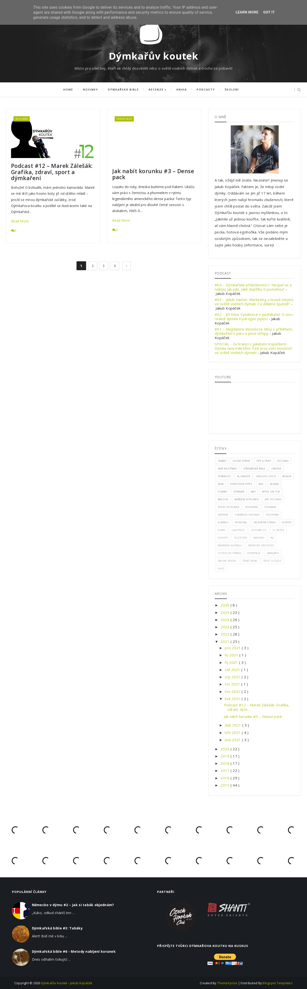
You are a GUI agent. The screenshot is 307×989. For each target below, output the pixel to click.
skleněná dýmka (265, 522)
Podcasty (205, 90)
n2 (272, 537)
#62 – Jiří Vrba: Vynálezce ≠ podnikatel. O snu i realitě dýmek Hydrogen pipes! (254, 316)
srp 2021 (233, 676)
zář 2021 (233, 669)
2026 (225, 605)
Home (69, 90)
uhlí (221, 568)
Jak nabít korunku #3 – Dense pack (153, 174)
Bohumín (21, 119)
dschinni (272, 514)
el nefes (278, 530)
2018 (225, 763)
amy (253, 491)
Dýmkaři (239, 491)
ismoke (276, 468)
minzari (259, 537)
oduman (270, 507)
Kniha (181, 90)
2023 (225, 626)
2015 (225, 785)
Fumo (221, 530)
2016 (225, 777)
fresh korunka (228, 507)
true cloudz (272, 560)
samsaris (273, 553)
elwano (223, 522)
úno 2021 (233, 739)
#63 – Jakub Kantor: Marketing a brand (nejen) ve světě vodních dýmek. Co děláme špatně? (254, 301)
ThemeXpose (227, 983)
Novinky (91, 90)
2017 (225, 770)
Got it (269, 12)
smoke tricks (227, 560)
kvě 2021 (233, 698)
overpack (253, 553)
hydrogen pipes (241, 484)
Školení (231, 90)
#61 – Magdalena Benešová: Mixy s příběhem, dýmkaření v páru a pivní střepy (254, 331)
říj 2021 (232, 662)
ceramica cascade (247, 514)
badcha (223, 499)
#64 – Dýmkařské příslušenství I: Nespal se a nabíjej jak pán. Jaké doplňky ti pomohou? (253, 287)
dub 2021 (233, 725)
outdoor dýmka (229, 553)
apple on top (271, 491)
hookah (283, 461)
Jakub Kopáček (81, 983)
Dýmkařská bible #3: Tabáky (57, 928)
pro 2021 (233, 647)
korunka (251, 507)
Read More (20, 221)
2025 (225, 612)
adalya (286, 476)
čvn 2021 (233, 691)
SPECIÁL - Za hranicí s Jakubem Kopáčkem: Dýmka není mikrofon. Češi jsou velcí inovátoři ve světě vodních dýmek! (253, 348)
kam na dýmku (227, 468)
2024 (225, 619)
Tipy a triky (263, 461)
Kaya (221, 484)
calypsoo (238, 530)
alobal (274, 484)
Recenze (156, 90)
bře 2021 (233, 732)
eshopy (223, 537)
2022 (225, 634)
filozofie (240, 537)
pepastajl (241, 522)
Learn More (247, 12)
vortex (287, 522)
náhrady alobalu (230, 545)
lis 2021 (232, 655)
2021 (225, 641)
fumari (222, 491)
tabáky (222, 461)
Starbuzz (224, 476)
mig (261, 484)
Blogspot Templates (278, 983)
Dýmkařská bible (123, 90)
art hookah (273, 499)
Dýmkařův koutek (153, 55)
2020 (225, 748)
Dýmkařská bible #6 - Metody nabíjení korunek (74, 951)
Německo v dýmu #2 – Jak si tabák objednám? (73, 905)
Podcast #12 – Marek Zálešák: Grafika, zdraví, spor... (256, 707)
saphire (223, 514)
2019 (225, 756)
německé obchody (261, 545)
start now (249, 560)
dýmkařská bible (254, 468)
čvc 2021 (233, 684)
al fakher (243, 476)
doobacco (258, 530)
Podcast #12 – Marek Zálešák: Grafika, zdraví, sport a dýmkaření (52, 172)
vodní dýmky (241, 461)
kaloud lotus (266, 476)
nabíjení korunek (246, 499)
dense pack (124, 119)
